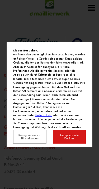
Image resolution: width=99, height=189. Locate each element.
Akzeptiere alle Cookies (69, 137)
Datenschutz (43, 115)
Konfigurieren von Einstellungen (29, 137)
